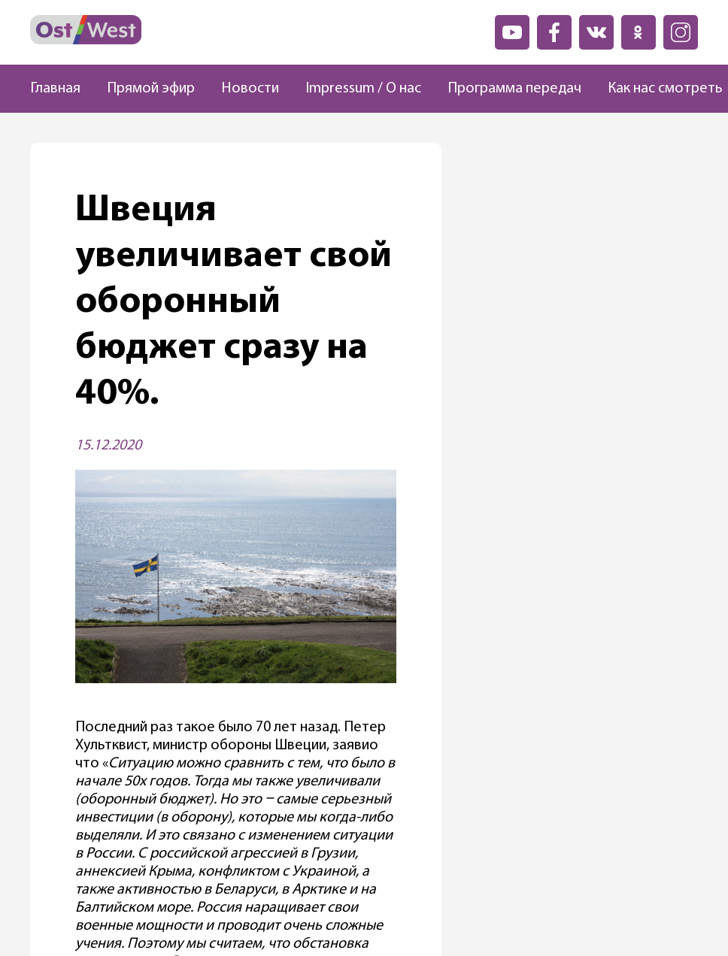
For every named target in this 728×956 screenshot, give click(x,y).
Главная (55, 88)
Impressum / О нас (363, 88)
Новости (250, 88)
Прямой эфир (151, 88)
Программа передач (514, 88)
